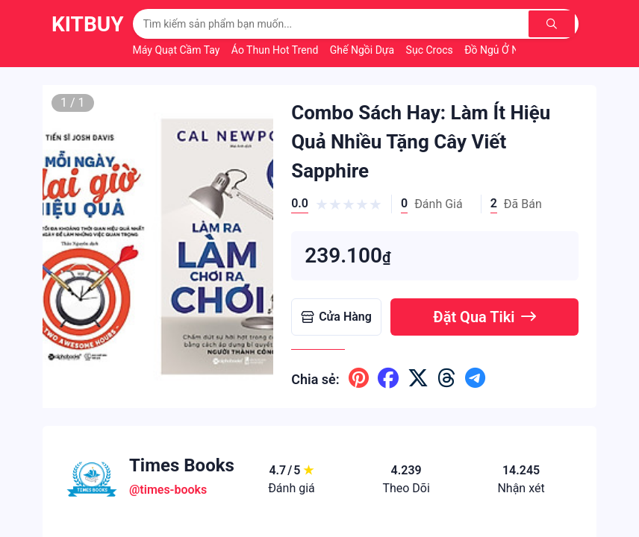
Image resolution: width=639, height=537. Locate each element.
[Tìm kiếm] (554, 23)
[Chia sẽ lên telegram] (475, 379)
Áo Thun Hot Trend (276, 50)
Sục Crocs (431, 50)
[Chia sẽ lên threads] (446, 379)
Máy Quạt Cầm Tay (177, 50)
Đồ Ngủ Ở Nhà (498, 50)
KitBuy (88, 24)
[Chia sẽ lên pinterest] (359, 379)
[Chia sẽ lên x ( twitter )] (418, 379)
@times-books (168, 490)
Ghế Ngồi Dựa (363, 50)
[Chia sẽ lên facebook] (388, 379)
